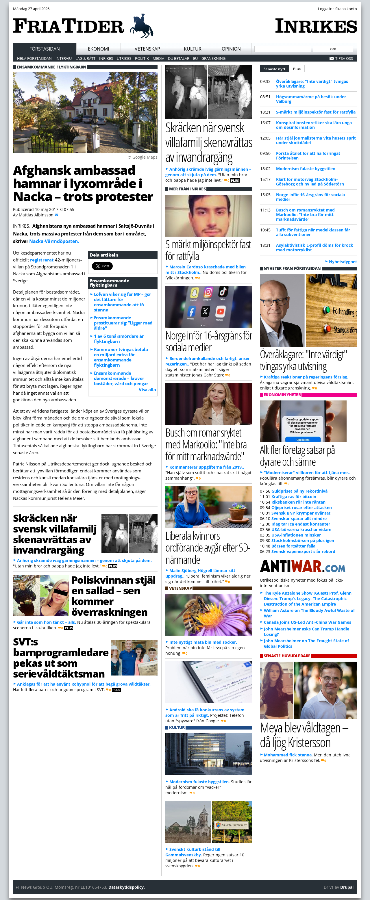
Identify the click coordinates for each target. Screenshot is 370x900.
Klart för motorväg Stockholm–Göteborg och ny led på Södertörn (310, 182)
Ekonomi (98, 49)
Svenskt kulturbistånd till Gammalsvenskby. (192, 852)
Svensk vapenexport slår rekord (303, 551)
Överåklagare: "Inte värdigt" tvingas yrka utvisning (312, 84)
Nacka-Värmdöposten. (54, 241)
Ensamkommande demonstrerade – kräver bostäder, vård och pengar (121, 378)
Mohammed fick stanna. (288, 755)
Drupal (347, 887)
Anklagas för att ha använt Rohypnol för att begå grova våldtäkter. (84, 684)
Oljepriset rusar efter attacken (301, 507)
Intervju (64, 58)
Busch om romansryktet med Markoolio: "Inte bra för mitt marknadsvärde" (305, 214)
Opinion (231, 49)
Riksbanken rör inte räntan (298, 502)
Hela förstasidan (34, 58)
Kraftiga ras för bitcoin (293, 496)
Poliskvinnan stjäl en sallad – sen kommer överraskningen (113, 595)
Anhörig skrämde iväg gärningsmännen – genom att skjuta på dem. (84, 560)
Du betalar (178, 58)
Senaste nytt (276, 68)
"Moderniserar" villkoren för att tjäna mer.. (307, 472)
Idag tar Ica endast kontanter (300, 524)
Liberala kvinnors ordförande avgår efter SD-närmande (207, 547)
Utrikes (124, 58)
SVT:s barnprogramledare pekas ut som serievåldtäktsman (61, 657)
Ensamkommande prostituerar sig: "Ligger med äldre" (123, 323)
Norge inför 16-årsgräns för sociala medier (310, 197)
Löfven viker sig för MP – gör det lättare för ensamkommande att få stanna (122, 302)
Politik (142, 58)
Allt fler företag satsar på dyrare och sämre (297, 455)
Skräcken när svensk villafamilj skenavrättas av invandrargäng (54, 533)
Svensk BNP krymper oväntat (300, 513)
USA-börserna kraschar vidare (301, 529)
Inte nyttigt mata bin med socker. (203, 642)
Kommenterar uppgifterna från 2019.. (206, 467)
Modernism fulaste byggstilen (305, 168)
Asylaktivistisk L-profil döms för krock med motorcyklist (314, 247)
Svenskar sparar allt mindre (299, 518)
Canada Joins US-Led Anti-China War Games (307, 622)
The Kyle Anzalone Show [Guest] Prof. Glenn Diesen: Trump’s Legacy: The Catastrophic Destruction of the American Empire (308, 598)
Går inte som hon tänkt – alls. (46, 622)
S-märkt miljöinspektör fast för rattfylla (316, 112)
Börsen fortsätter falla (293, 546)
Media (158, 58)
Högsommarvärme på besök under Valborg (311, 99)
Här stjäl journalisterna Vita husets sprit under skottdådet (316, 140)
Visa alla (147, 389)
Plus (297, 69)
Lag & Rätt (85, 58)
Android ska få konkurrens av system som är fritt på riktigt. (205, 712)
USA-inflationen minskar (296, 535)
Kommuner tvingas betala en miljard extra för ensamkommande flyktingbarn (121, 357)
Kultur (192, 49)
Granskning (213, 58)
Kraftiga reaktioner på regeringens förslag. (306, 377)
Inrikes (106, 58)
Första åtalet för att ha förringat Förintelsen (308, 156)
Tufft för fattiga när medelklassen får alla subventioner (313, 232)
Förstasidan (44, 49)
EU (195, 58)
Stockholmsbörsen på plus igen (302, 540)
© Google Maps (143, 157)
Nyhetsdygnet (343, 261)
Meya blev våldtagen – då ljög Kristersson (304, 734)
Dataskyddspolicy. (126, 887)
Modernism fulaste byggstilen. (199, 781)
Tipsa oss (344, 58)
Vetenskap (147, 49)
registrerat (42, 260)
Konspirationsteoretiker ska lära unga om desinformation (314, 125)
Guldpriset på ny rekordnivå (299, 491)
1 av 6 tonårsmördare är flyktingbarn (119, 338)
